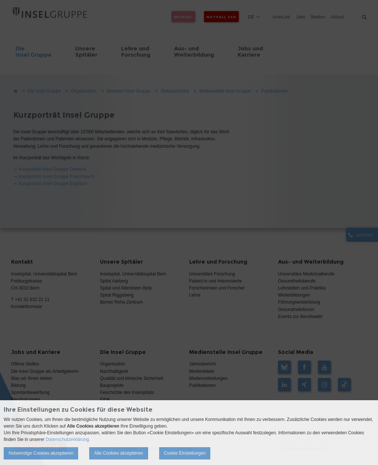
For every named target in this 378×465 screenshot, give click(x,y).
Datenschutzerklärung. (68, 439)
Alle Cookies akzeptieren (118, 453)
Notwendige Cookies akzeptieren (41, 453)
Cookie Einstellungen (185, 453)
